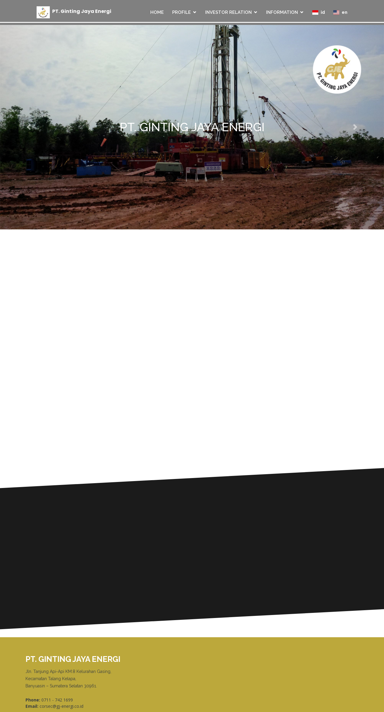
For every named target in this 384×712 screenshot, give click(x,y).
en (340, 12)
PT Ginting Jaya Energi (81, 11)
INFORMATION (282, 12)
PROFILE (181, 12)
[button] (29, 127)
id (318, 12)
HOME (157, 12)
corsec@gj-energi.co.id (61, 706)
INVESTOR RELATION (228, 12)
